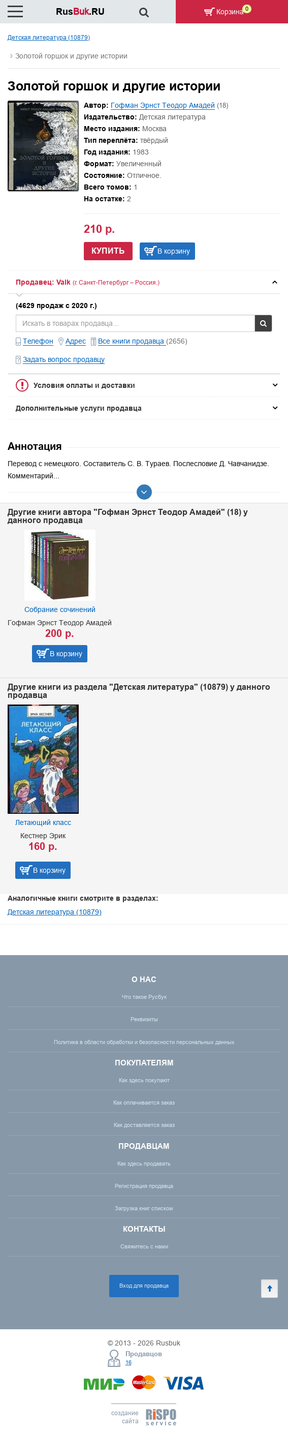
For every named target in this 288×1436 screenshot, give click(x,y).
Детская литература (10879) (49, 37)
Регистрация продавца (144, 1185)
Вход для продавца (144, 1285)
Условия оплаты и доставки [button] (84, 385)
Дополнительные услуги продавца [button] (79, 408)
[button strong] (144, 282)
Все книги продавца (132, 341)
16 (128, 1362)
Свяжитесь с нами (144, 1246)
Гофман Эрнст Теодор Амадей (163, 105)
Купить (108, 251)
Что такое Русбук (144, 996)
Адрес (76, 341)
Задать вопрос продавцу (64, 359)
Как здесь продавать (144, 1163)
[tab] (144, 282)
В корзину (173, 251)
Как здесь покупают (144, 1080)
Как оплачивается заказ (144, 1102)
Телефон (38, 341)
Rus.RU (80, 11)
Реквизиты (144, 1019)
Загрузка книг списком (144, 1208)
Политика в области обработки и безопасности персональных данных (144, 1042)
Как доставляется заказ (144, 1124)
